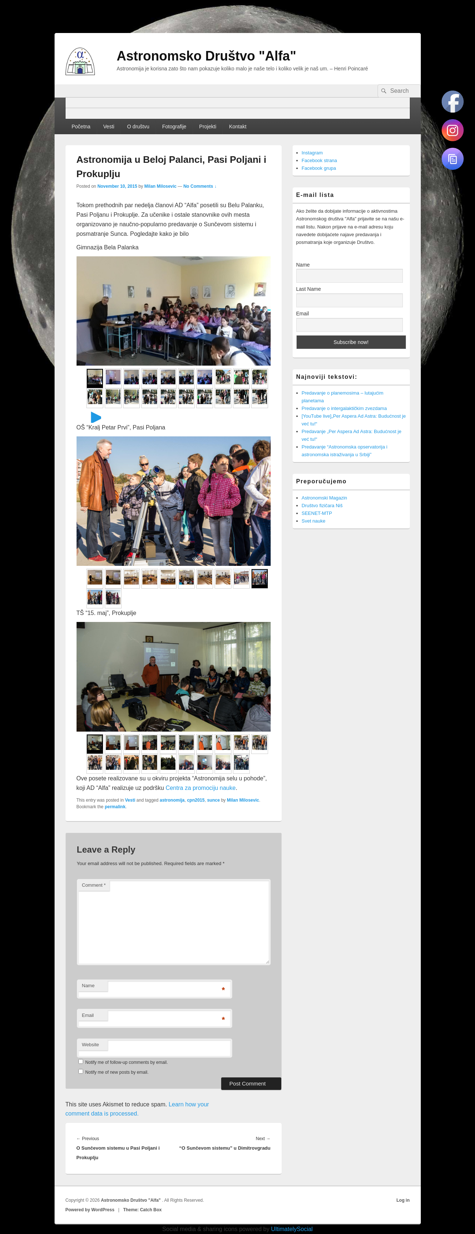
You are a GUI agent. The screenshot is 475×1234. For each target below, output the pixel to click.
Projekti (207, 126)
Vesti (108, 126)
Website (90, 1044)
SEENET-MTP (317, 513)
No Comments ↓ (200, 186)
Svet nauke (314, 521)
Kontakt (237, 126)
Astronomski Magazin (324, 498)
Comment (94, 885)
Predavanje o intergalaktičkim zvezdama (344, 408)
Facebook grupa (319, 168)
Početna (80, 126)
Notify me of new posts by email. (117, 1072)
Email (88, 1015)
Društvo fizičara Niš (322, 505)
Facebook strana (319, 160)
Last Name (308, 289)
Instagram (312, 152)
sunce (213, 800)
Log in (403, 1200)
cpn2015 (196, 800)
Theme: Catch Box (142, 1209)
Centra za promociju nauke (200, 788)
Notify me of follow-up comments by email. (126, 1062)
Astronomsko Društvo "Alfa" (206, 55)
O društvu (138, 126)
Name (88, 985)
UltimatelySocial (292, 1229)
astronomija (172, 800)
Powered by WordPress (90, 1209)
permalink (115, 806)
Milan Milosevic (160, 186)
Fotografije (174, 126)
